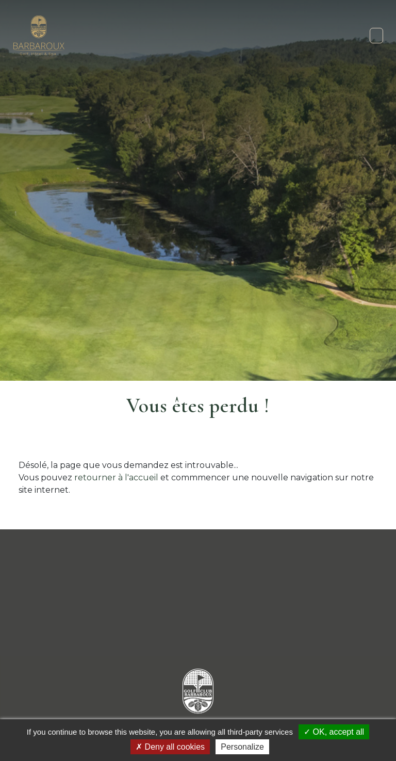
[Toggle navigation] (376, 35)
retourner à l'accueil (116, 477)
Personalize (242, 746)
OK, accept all (334, 731)
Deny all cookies (170, 746)
